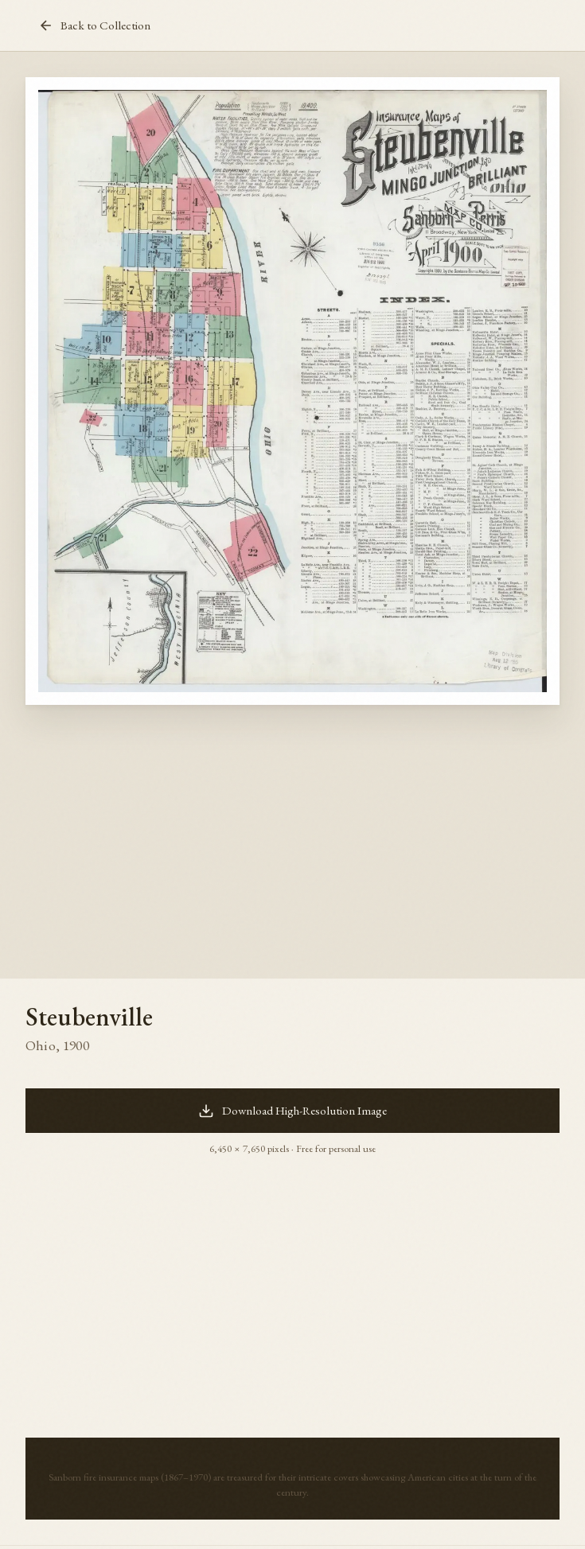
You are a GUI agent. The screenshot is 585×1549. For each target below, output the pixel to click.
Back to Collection (94, 25)
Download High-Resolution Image (292, 1111)
